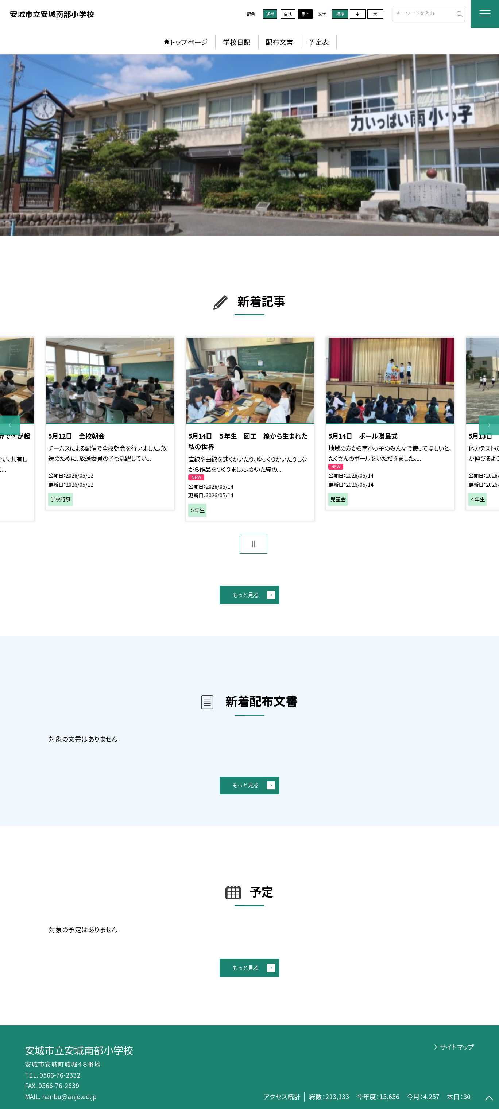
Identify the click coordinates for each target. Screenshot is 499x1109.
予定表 (318, 42)
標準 (340, 14)
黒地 (305, 14)
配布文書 (279, 42)
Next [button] (489, 425)
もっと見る (245, 594)
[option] (249, 145)
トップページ (189, 42)
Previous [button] (10, 425)
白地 (288, 14)
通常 (270, 14)
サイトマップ (457, 1046)
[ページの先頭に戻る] (489, 1099)
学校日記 (237, 42)
